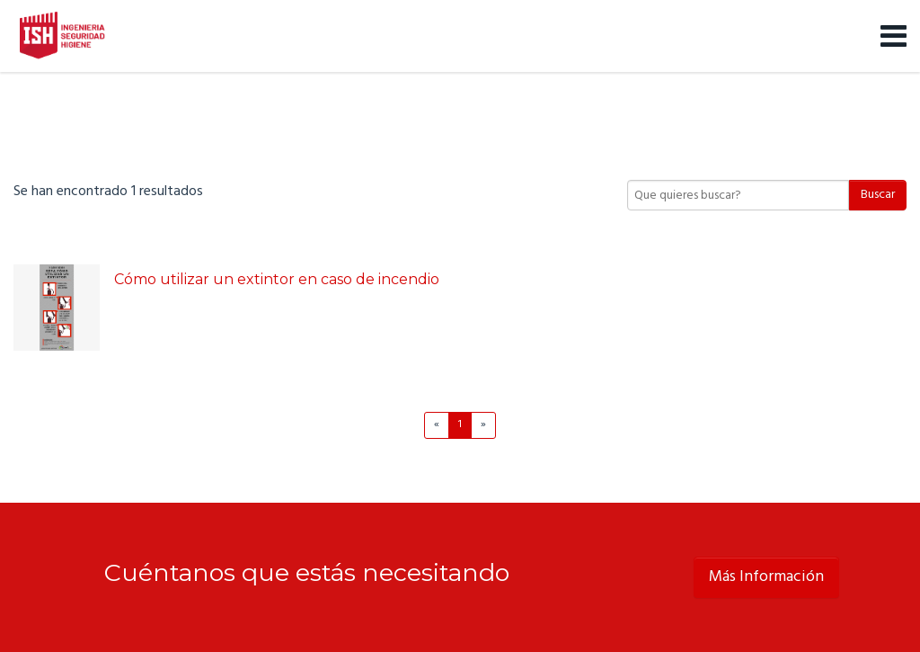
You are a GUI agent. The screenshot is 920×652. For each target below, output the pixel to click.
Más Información (766, 577)
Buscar (878, 194)
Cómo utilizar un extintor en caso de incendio (276, 279)
